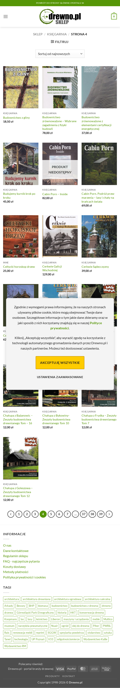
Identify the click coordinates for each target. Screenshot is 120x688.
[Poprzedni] (10, 514)
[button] (5, 16)
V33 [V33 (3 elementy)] (50, 639)
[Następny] (109, 514)
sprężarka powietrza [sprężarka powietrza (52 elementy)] (72, 632)
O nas (7, 545)
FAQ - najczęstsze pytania (21, 561)
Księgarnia (57, 34)
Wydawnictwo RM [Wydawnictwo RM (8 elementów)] (15, 646)
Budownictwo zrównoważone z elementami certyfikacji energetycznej (97, 122)
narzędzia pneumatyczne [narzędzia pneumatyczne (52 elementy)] (33, 625)
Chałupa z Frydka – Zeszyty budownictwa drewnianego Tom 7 (99, 419)
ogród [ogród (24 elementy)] (65, 625)
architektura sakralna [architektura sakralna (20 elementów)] (97, 599)
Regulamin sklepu (15, 556)
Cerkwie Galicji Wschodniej (52, 268)
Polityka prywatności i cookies (24, 577)
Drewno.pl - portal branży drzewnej (30, 668)
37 (84, 514)
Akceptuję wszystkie (60, 362)
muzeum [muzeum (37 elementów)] (9, 625)
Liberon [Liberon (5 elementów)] (55, 619)
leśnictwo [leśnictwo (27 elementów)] (41, 619)
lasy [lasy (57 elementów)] (30, 619)
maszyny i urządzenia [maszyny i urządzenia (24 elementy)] (76, 619)
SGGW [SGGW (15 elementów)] (52, 632)
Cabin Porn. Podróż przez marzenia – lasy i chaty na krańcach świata (98, 197)
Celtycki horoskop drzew (19, 266)
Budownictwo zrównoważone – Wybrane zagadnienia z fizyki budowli (59, 122)
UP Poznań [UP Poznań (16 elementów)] (38, 639)
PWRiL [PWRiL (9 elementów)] (107, 625)
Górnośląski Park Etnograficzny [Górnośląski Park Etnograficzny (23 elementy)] (35, 612)
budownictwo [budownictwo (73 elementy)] (59, 605)
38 (92, 514)
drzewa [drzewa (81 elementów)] (8, 612)
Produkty (52, 676)
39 (101, 514)
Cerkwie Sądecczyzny (95, 266)
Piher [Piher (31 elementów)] (96, 625)
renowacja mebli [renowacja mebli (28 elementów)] (22, 632)
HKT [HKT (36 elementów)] (73, 612)
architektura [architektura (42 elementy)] (11, 599)
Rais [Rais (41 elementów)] (6, 632)
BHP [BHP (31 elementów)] (31, 605)
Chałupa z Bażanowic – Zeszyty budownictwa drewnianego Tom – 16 (18, 419)
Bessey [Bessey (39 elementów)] (21, 605)
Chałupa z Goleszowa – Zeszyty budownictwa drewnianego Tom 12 (18, 491)
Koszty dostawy (14, 567)
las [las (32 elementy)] (22, 619)
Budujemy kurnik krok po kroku (19, 195)
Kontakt (68, 676)
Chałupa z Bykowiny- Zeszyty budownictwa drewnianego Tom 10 (56, 419)
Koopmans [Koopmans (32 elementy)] (10, 619)
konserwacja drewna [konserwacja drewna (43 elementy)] (92, 612)
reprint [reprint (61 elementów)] (40, 632)
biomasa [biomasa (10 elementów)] (43, 605)
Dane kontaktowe (16, 551)
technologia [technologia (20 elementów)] (21, 639)
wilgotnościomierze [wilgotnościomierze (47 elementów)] (68, 639)
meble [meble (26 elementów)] (96, 619)
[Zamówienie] (59, 54)
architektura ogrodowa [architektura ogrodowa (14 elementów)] (67, 599)
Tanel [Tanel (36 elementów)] (7, 639)
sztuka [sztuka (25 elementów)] (108, 632)
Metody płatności (15, 572)
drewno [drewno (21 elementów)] (106, 605)
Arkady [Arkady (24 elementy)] (8, 605)
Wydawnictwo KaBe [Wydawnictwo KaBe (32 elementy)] (95, 639)
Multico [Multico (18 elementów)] (107, 619)
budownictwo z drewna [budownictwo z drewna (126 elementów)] (84, 605)
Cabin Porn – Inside (55, 194)
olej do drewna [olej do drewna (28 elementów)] (80, 625)
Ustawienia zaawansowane (60, 377)
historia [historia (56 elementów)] (62, 612)
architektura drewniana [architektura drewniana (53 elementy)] (36, 599)
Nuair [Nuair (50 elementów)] (54, 625)
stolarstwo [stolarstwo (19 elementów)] (94, 632)
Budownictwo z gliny (16, 117)
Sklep (38, 34)
